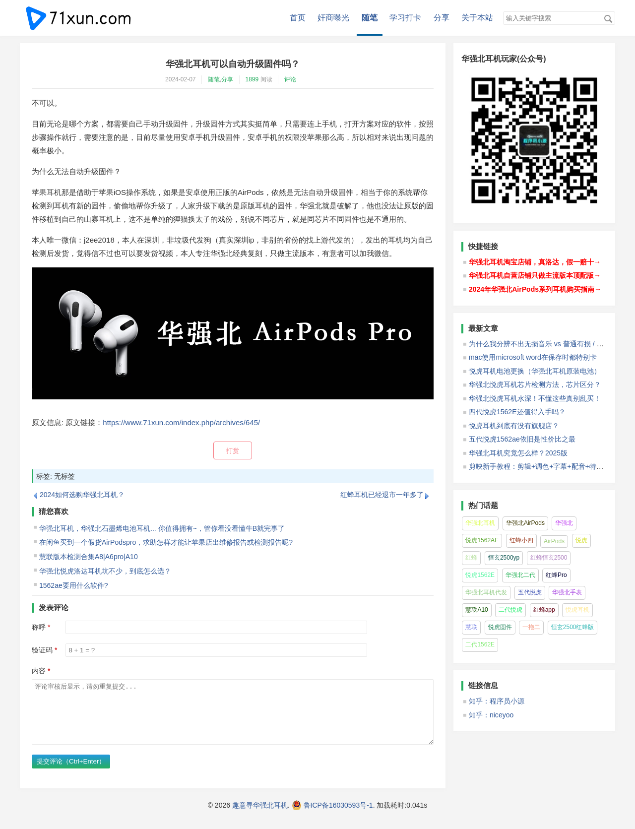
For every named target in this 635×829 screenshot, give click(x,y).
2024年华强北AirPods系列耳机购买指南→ (535, 289)
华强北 (564, 522)
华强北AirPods (525, 522)
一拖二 (531, 627)
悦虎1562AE (482, 540)
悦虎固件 (500, 627)
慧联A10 (476, 609)
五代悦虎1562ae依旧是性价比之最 (522, 439)
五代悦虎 (530, 592)
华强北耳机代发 (486, 592)
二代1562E (480, 644)
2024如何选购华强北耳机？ (82, 495)
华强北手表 (567, 592)
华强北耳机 (480, 522)
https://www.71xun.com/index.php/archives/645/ (181, 422)
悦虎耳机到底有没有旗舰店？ (514, 426)
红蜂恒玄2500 (549, 557)
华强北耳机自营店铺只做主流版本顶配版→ (535, 275)
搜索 (608, 19)
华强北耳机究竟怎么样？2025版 (518, 453)
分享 (441, 17)
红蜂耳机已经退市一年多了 (382, 495)
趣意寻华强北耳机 (260, 817)
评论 (290, 79)
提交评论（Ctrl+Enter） (71, 773)
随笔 (370, 17)
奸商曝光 (333, 17)
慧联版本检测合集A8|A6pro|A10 (88, 557)
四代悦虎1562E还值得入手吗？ (517, 412)
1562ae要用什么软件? (73, 585)
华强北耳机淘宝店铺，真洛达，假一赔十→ (535, 262)
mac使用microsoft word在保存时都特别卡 (533, 357)
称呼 (39, 627)
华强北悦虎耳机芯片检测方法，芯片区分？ (535, 384)
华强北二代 (520, 575)
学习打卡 (405, 17)
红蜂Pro (556, 575)
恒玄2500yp (503, 557)
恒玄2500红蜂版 (572, 627)
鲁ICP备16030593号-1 (338, 817)
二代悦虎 (510, 609)
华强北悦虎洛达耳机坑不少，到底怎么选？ (105, 571)
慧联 (471, 627)
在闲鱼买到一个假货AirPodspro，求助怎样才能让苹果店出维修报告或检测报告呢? (166, 542)
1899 (252, 79)
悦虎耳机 (577, 609)
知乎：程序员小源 (496, 701)
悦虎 (581, 540)
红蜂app (544, 609)
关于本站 (477, 17)
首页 (298, 17)
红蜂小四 (521, 540)
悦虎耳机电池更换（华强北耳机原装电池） (535, 371)
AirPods (554, 541)
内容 (39, 671)
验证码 (42, 650)
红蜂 (471, 557)
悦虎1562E (480, 575)
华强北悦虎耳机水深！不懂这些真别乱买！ (535, 398)
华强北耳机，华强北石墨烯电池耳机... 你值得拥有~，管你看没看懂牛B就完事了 (162, 528)
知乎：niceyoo (491, 715)
